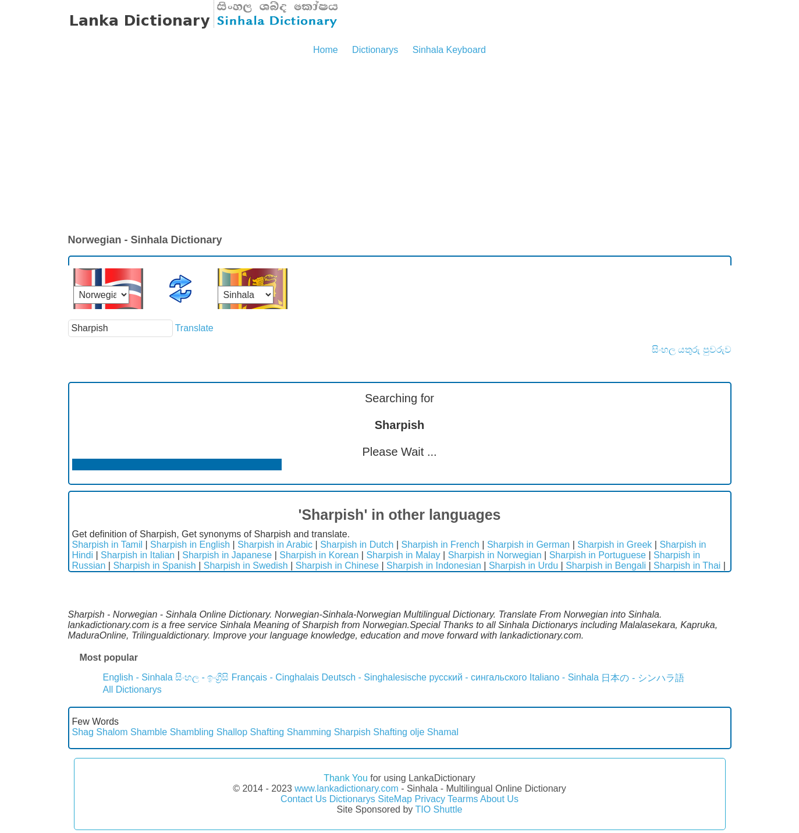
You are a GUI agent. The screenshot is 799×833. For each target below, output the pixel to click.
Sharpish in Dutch (356, 545)
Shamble (148, 732)
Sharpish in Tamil (107, 545)
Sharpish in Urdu (523, 565)
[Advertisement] (400, 145)
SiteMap (395, 799)
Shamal (443, 732)
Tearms (463, 799)
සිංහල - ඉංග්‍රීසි (202, 677)
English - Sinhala (138, 677)
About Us (499, 799)
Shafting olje (398, 732)
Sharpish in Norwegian (495, 555)
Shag (83, 732)
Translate (194, 328)
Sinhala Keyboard (449, 50)
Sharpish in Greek (614, 545)
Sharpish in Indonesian (433, 565)
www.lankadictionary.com (346, 788)
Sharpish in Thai (687, 565)
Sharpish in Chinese (337, 565)
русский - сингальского (478, 677)
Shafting (267, 732)
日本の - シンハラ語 (642, 678)
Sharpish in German (528, 545)
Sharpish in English (190, 545)
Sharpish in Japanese (227, 555)
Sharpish (352, 732)
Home (325, 50)
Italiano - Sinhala (564, 677)
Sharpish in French (441, 545)
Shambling (192, 732)
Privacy (429, 799)
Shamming (309, 732)
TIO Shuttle (438, 809)
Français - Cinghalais (275, 677)
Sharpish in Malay (403, 555)
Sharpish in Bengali (606, 565)
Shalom (111, 732)
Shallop (231, 732)
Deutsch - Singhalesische (374, 677)
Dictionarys (375, 50)
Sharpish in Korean (318, 555)
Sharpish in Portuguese (597, 555)
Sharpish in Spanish (154, 565)
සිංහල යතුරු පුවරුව (691, 350)
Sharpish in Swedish (246, 565)
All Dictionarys (132, 689)
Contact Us (303, 799)
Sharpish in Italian (138, 555)
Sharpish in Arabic (275, 545)
